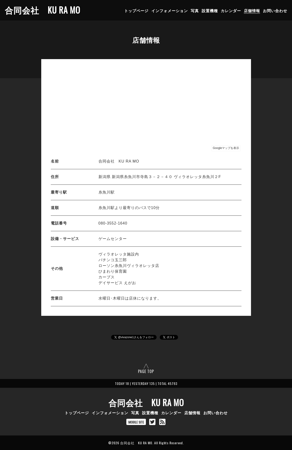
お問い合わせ (275, 10)
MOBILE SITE (136, 421)
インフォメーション (169, 10)
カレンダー (231, 10)
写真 (195, 10)
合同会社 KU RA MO (42, 10)
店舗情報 (252, 10)
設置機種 (210, 10)
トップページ (136, 10)
